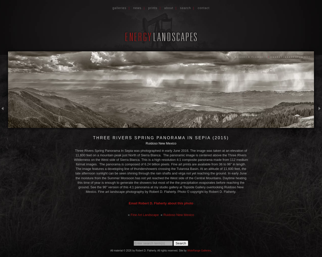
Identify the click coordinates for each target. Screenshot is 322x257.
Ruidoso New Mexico (178, 215)
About (168, 8)
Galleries (119, 8)
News (137, 8)
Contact (204, 8)
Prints (152, 8)
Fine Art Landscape (145, 215)
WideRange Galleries (199, 250)
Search (185, 8)
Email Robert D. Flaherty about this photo (161, 203)
